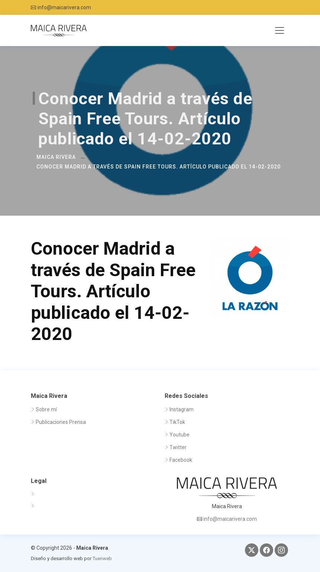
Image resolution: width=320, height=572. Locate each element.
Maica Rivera (56, 157)
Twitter (178, 447)
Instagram (181, 409)
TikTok (177, 422)
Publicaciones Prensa (61, 422)
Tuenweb (102, 558)
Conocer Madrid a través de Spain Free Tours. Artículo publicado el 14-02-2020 (158, 167)
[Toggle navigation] (279, 30)
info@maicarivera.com (64, 7)
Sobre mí (46, 409)
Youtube (179, 434)
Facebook (180, 459)
